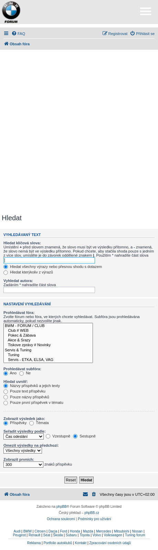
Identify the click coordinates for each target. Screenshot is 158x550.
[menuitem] (18, 34)
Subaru (71, 535)
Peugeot (19, 535)
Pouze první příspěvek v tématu (33, 402)
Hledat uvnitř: (15, 381)
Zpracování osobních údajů (110, 543)
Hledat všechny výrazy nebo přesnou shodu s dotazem (52, 267)
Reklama (34, 543)
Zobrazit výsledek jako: (24, 419)
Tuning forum (135, 535)
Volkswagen (113, 535)
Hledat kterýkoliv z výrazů (28, 272)
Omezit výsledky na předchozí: (31, 445)
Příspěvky (15, 423)
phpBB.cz (91, 513)
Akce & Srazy (48, 340)
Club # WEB (48, 330)
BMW (27, 531)
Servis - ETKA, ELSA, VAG (48, 360)
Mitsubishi (121, 531)
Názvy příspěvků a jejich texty (31, 386)
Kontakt (80, 543)
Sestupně (84, 436)
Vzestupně (58, 436)
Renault (34, 535)
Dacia (53, 531)
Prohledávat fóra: (18, 313)
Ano (10, 373)
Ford (63, 531)
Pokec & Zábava (48, 335)
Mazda (88, 531)
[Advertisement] (79, 132)
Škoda (58, 535)
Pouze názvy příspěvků (26, 397)
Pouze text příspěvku (24, 391)
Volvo (97, 535)
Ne (25, 373)
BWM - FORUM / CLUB (48, 326)
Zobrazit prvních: (18, 459)
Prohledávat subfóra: (22, 369)
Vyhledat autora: (18, 281)
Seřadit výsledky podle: (24, 431)
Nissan (137, 531)
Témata (39, 423)
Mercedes (103, 531)
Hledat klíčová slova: (22, 243)
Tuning (48, 355)
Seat (47, 535)
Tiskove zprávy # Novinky (48, 345)
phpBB (61, 506)
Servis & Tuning (48, 350)
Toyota (84, 535)
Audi (16, 531)
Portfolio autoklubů (57, 543)
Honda (75, 531)
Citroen (39, 531)
